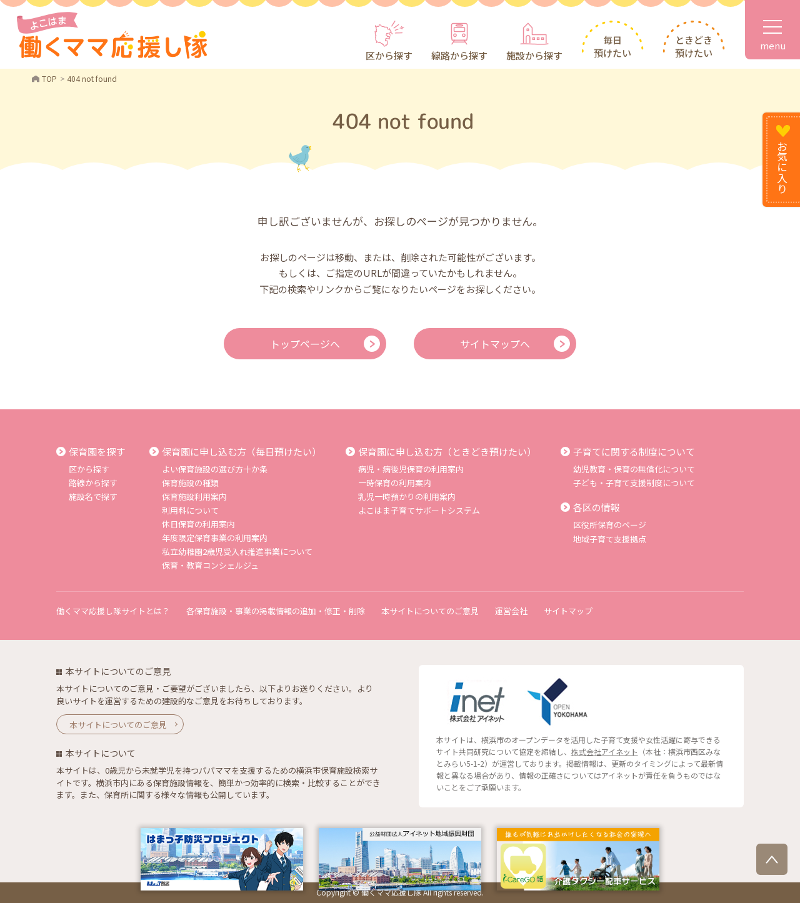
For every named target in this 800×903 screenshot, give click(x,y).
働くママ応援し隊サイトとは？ (113, 611)
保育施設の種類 (190, 483)
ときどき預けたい (693, 46)
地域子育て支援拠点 (609, 539)
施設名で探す (93, 496)
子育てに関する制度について (634, 451)
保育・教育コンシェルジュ (210, 565)
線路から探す (459, 55)
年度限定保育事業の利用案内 (215, 538)
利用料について (190, 510)
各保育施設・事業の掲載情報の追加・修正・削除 (275, 611)
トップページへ (305, 343)
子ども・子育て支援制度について (634, 483)
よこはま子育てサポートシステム (419, 510)
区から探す (389, 55)
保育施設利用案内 (194, 496)
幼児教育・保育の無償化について (634, 469)
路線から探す (93, 483)
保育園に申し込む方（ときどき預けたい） (447, 451)
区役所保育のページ (609, 525)
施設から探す (534, 55)
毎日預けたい (612, 46)
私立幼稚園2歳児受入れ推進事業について (237, 551)
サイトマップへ (495, 343)
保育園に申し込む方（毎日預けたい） (241, 451)
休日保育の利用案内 (198, 524)
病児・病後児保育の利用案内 (411, 469)
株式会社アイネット (604, 751)
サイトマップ (568, 611)
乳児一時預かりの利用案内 (407, 496)
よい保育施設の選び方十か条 (215, 469)
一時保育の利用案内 (394, 483)
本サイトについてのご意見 (430, 611)
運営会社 (511, 611)
